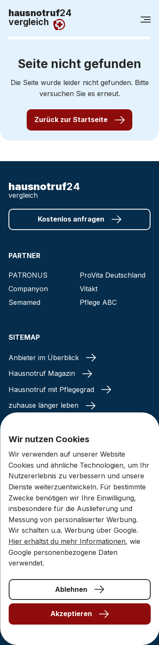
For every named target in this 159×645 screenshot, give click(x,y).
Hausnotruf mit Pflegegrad (59, 389)
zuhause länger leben (51, 405)
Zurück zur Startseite (79, 119)
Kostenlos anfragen (79, 219)
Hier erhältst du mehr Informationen (67, 541)
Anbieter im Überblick (52, 357)
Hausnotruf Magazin (50, 373)
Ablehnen (79, 589)
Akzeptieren (79, 613)
